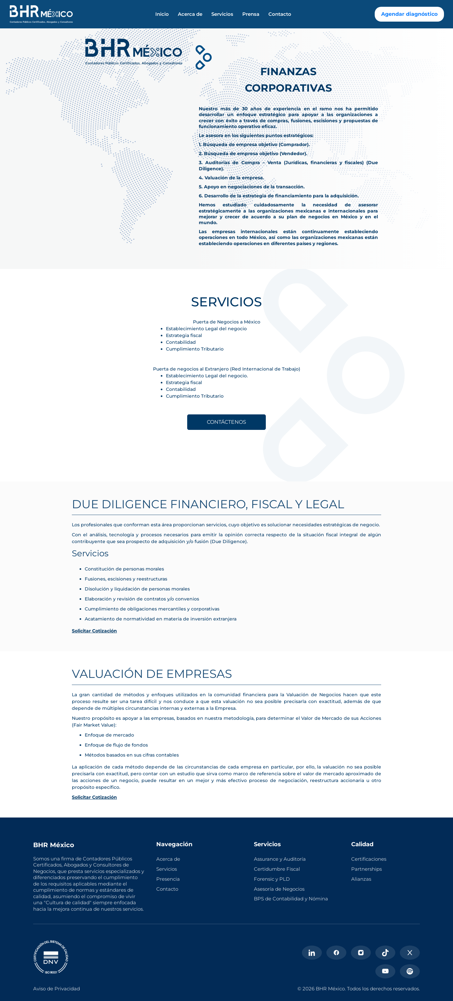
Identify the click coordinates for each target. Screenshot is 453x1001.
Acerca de (190, 14)
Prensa (250, 14)
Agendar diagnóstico (409, 14)
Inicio (162, 14)
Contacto (279, 14)
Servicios (222, 14)
